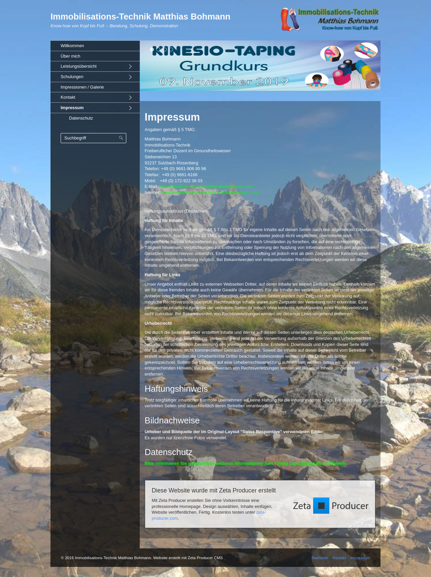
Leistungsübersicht (79, 66)
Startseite (319, 557)
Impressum (72, 107)
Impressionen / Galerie (82, 87)
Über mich (70, 56)
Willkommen (72, 45)
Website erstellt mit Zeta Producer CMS (188, 557)
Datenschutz (81, 118)
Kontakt (68, 97)
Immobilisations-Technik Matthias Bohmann (140, 16)
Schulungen (72, 76)
